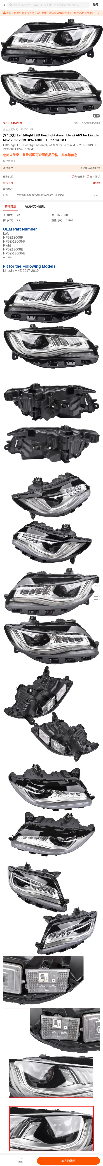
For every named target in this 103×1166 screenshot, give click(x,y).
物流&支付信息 (35, 206)
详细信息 (10, 206)
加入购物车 (68, 1160)
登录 (95, 4)
